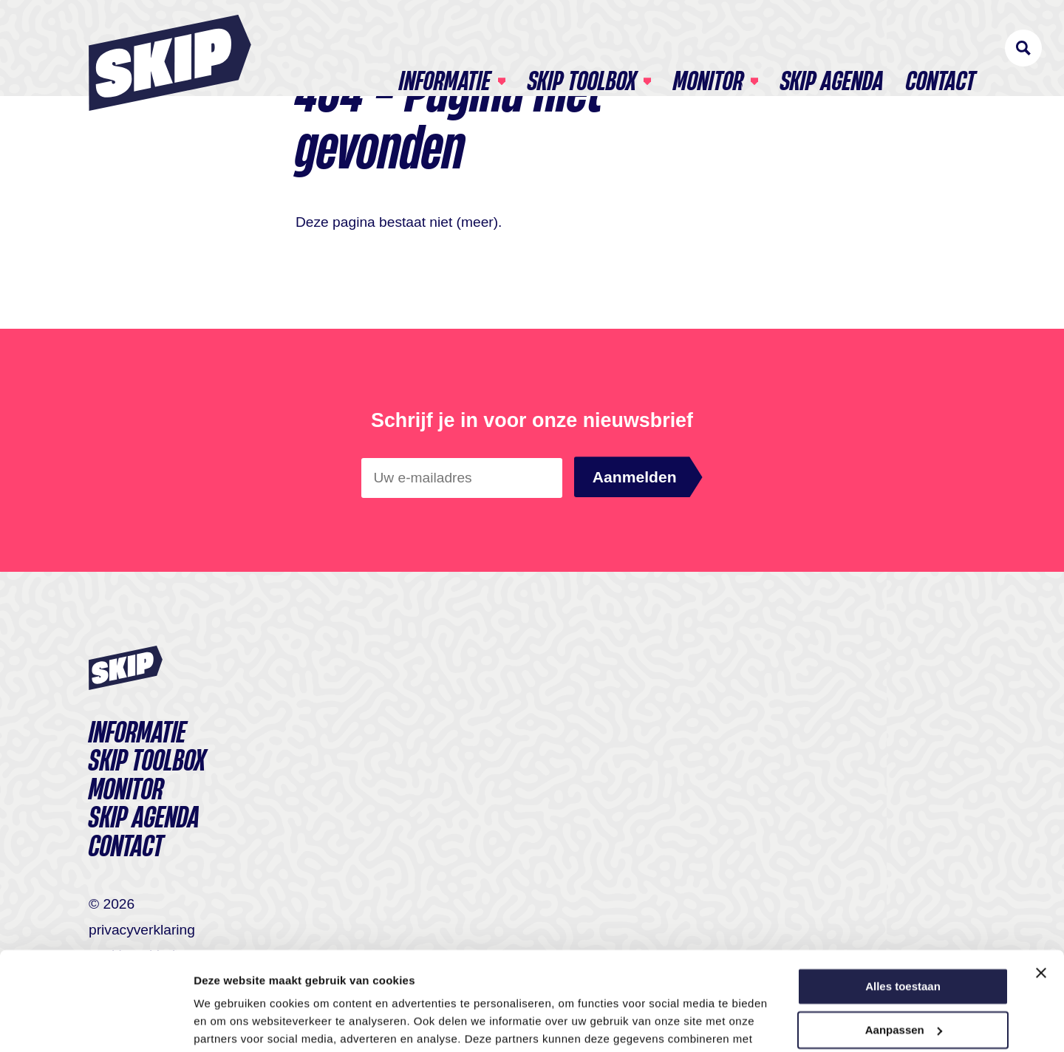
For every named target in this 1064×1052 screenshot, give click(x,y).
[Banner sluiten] (1041, 880)
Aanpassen (903, 937)
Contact (940, 49)
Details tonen (229, 1023)
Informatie (445, 49)
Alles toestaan (903, 894)
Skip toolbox (582, 49)
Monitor (708, 49)
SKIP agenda (832, 49)
